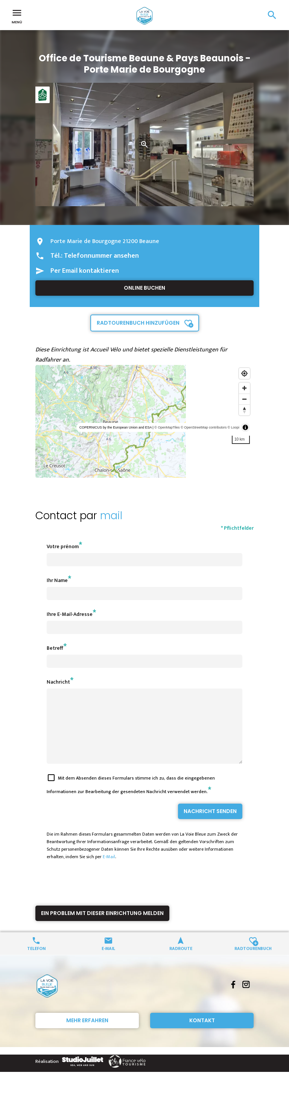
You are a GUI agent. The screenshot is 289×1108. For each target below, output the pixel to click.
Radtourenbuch (253, 961)
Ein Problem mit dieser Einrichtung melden (102, 926)
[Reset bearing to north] (244, 409)
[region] (144, 421)
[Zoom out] (244, 399)
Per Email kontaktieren (84, 271)
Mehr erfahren (87, 1034)
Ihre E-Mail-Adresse (70, 614)
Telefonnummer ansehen (101, 255)
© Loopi (233, 427)
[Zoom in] (244, 388)
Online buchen (144, 288)
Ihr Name (57, 580)
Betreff (55, 648)
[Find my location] (244, 373)
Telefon (36, 961)
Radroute (180, 961)
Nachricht (58, 682)
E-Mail (109, 870)
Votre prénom (63, 546)
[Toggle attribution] (245, 427)
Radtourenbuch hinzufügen (138, 323)
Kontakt (202, 1034)
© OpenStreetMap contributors (204, 427)
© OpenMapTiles (166, 427)
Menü (17, 15)
